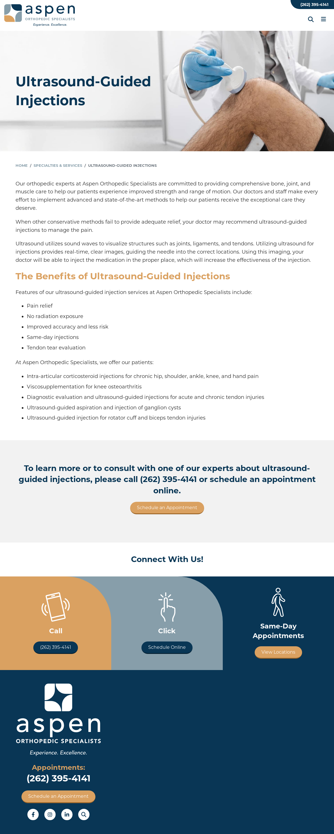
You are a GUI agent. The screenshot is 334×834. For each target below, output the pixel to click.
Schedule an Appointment (167, 507)
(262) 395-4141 (314, 4)
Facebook (33, 814)
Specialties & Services (58, 165)
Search (83, 814)
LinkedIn (67, 814)
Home (22, 165)
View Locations (278, 652)
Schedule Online (167, 647)
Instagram (50, 814)
